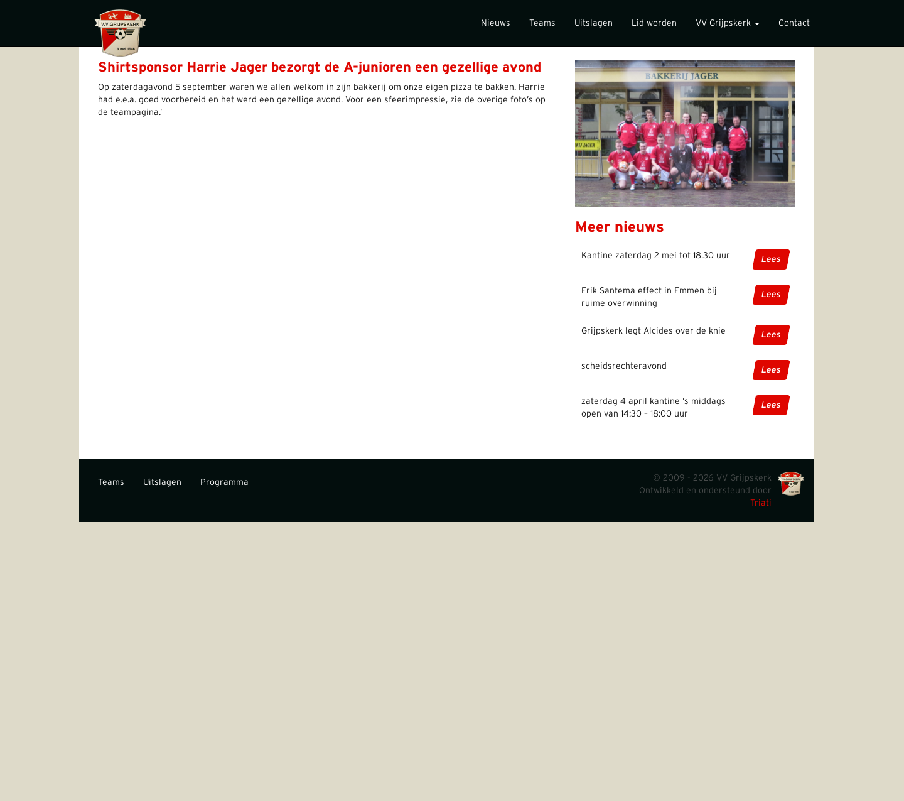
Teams (542, 23)
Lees (771, 259)
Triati (761, 503)
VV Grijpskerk (728, 23)
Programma (224, 482)
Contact (794, 23)
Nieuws (495, 23)
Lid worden (654, 23)
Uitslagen (593, 23)
